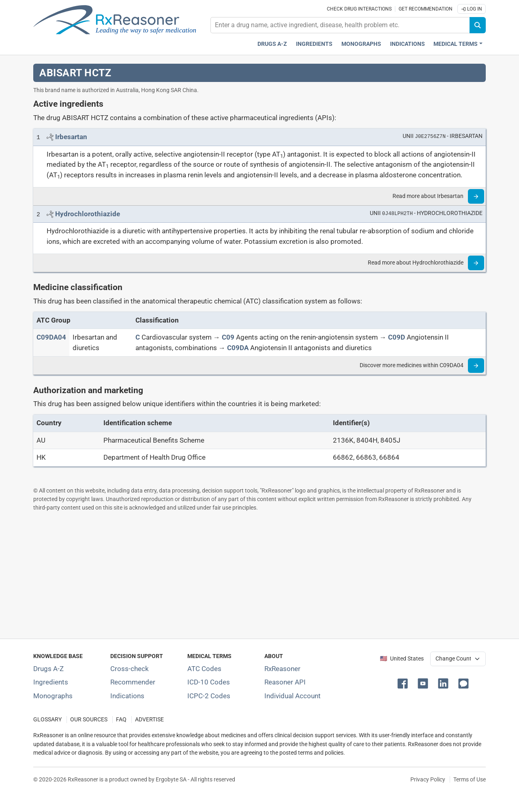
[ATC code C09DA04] (51, 337)
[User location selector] (458, 659)
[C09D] (396, 337)
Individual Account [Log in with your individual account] (292, 696)
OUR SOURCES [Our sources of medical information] (88, 719)
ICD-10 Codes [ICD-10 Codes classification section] (208, 682)
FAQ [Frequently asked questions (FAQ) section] (121, 719)
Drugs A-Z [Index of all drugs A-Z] (48, 669)
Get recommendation (426, 9)
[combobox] (340, 25)
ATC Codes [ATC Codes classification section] (204, 669)
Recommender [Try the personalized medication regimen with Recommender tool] (132, 682)
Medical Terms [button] (455, 44)
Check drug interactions (359, 9)
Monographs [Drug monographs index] (361, 44)
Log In (471, 9)
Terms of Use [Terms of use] (469, 779)
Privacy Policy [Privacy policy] (427, 779)
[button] (404, 683)
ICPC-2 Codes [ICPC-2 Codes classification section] (208, 696)
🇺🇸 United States (402, 658)
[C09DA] (238, 348)
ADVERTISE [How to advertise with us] (149, 719)
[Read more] (476, 196)
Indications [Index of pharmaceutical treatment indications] (127, 696)
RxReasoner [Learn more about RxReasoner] (282, 669)
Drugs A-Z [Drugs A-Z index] (272, 44)
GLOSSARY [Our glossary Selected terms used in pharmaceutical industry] (47, 719)
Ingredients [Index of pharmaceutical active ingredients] (50, 682)
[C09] (228, 337)
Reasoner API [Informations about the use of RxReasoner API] (285, 682)
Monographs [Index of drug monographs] (53, 696)
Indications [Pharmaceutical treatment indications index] (407, 44)
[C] (137, 337)
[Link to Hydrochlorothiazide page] (87, 214)
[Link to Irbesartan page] (71, 137)
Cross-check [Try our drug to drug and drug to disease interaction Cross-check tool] (129, 669)
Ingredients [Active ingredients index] (314, 44)
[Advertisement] (259, 575)
